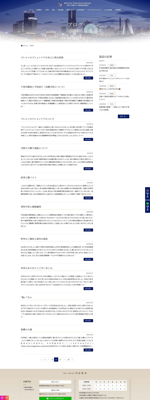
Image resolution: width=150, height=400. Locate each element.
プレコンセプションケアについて (37, 118)
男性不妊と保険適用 (31, 206)
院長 (111, 76)
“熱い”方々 (26, 297)
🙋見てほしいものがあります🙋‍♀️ (110, 89)
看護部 (112, 86)
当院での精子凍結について (34, 148)
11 (60, 360)
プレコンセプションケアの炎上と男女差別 (42, 57)
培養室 (112, 65)
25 (68, 360)
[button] (123, 116)
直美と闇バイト (29, 177)
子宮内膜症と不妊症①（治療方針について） (43, 86)
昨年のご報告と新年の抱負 (34, 238)
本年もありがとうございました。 (38, 268)
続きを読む (88, 78)
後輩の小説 (26, 329)
